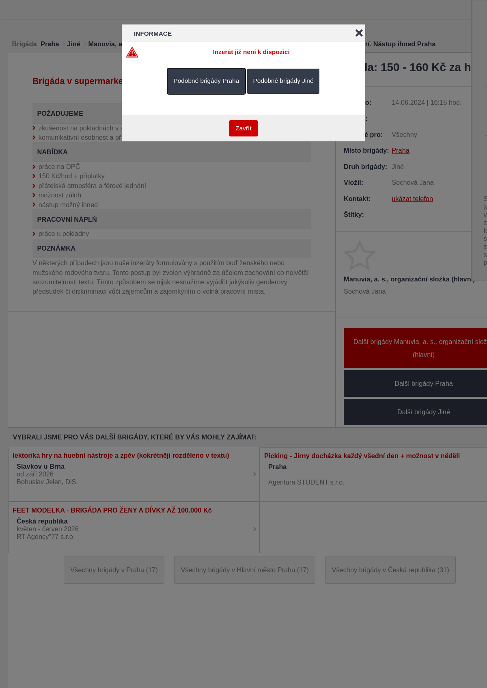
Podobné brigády (206, 80)
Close (359, 33)
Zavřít (243, 128)
